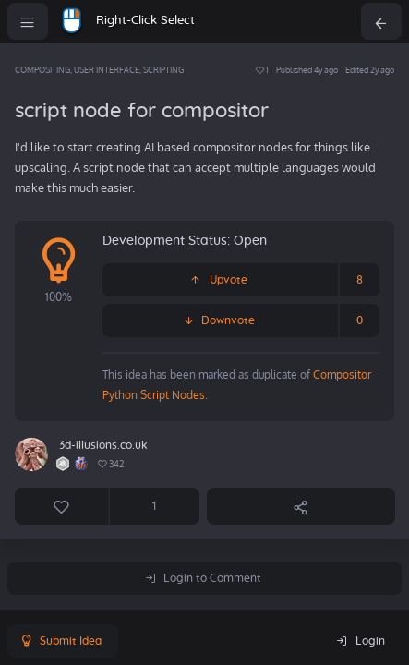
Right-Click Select (145, 21)
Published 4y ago (307, 70)
